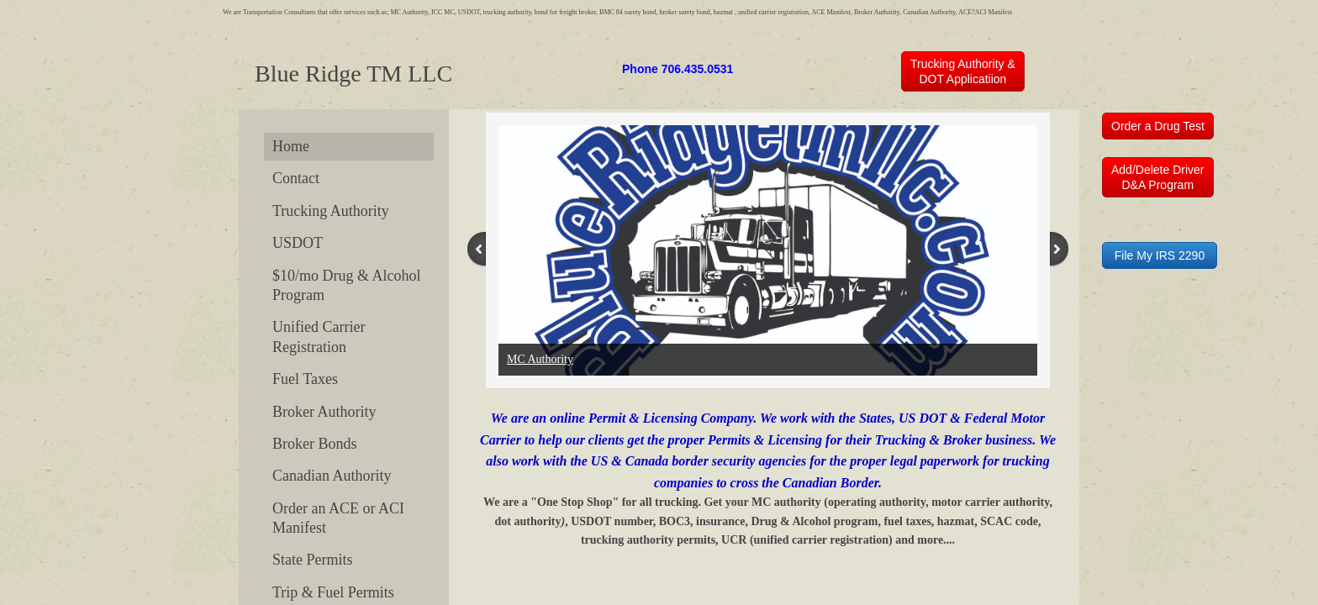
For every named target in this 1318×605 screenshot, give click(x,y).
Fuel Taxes (305, 379)
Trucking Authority (330, 211)
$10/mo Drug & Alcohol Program (346, 285)
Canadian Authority (331, 475)
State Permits (312, 559)
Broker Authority (324, 411)
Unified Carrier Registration (318, 336)
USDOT (297, 242)
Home (290, 146)
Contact (295, 178)
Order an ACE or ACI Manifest (338, 518)
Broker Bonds (314, 443)
